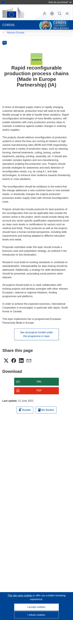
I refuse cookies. (36, 615)
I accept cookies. (36, 607)
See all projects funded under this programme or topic (36, 334)
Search (59, 13)
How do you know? (59, 2)
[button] (52, 13)
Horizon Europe (15, 32)
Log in (44, 13)
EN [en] (4, 42)
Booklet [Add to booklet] (25, 409)
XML (39, 381)
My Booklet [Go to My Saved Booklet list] (46, 409)
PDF (39, 390)
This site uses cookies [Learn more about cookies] (20, 595)
